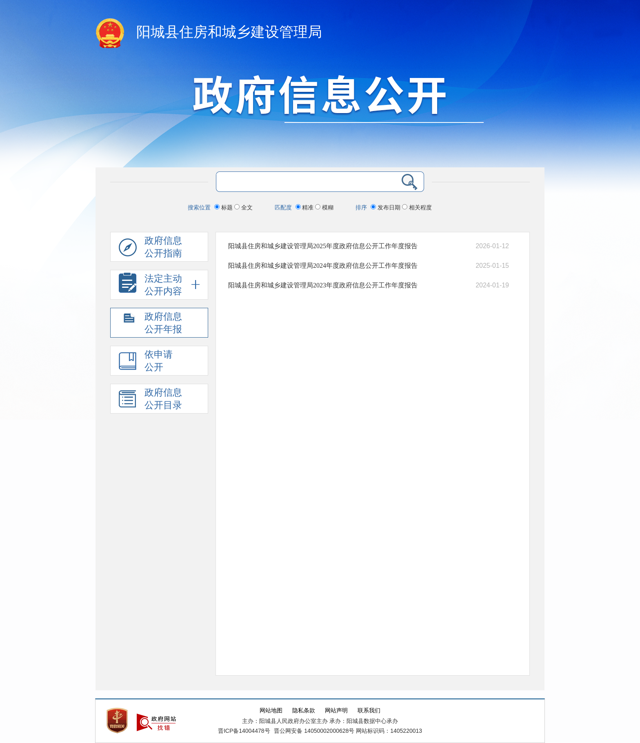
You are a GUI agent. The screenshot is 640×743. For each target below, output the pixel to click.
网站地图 (271, 710)
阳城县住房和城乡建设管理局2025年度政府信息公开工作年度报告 (323, 245)
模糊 (324, 207)
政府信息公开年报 (150, 324)
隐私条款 (303, 710)
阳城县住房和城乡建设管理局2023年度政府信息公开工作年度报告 (323, 285)
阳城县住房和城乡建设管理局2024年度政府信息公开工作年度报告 (323, 265)
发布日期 (386, 207)
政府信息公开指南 (150, 248)
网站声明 (336, 710)
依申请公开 (146, 362)
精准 (306, 207)
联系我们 (369, 710)
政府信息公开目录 (150, 400)
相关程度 (417, 207)
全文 (243, 207)
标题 (224, 207)
